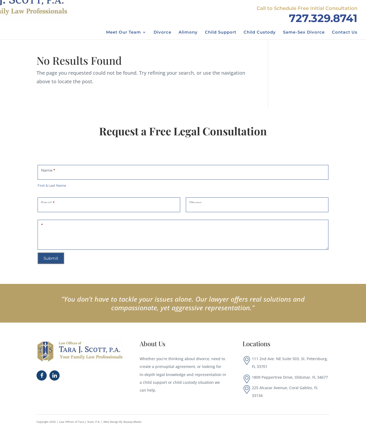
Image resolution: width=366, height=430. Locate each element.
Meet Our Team (123, 32)
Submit (51, 258)
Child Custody (260, 32)
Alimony (188, 32)
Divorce (162, 32)
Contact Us (344, 32)
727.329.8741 (323, 18)
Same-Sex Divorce (304, 32)
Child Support (220, 32)
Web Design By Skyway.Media (122, 422)
